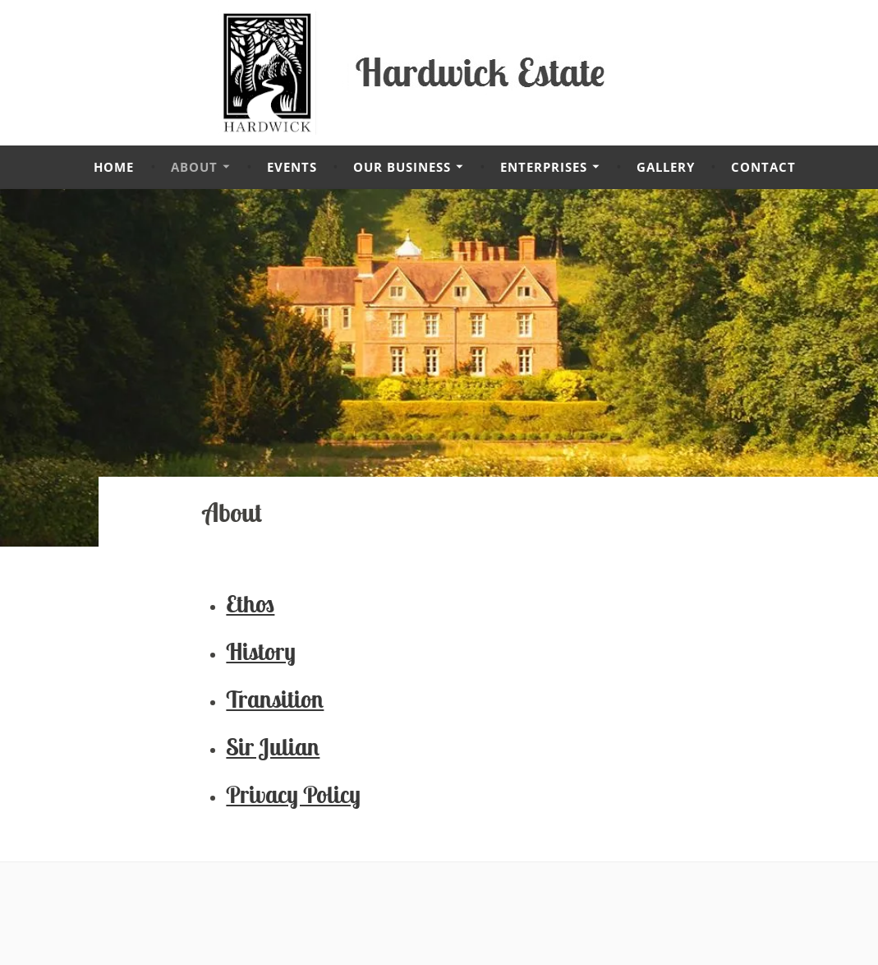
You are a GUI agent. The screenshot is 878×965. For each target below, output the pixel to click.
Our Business (402, 167)
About (194, 167)
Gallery (666, 167)
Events (292, 167)
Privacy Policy (293, 794)
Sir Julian (272, 747)
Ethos (250, 604)
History (261, 651)
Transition (275, 699)
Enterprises (543, 167)
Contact (763, 167)
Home (114, 167)
